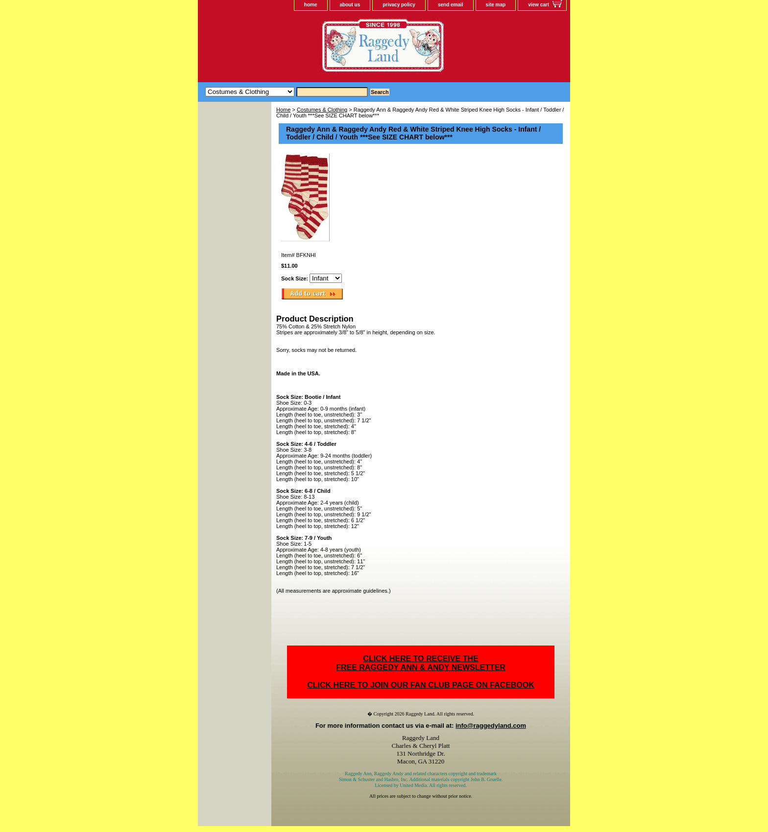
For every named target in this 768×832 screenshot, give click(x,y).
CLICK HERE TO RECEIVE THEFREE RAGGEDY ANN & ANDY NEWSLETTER (420, 662)
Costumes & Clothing (322, 110)
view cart (538, 4)
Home (283, 110)
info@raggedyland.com (491, 725)
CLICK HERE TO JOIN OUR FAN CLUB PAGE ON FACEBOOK (420, 685)
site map (496, 4)
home (310, 4)
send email (450, 4)
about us (350, 4)
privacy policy (399, 4)
